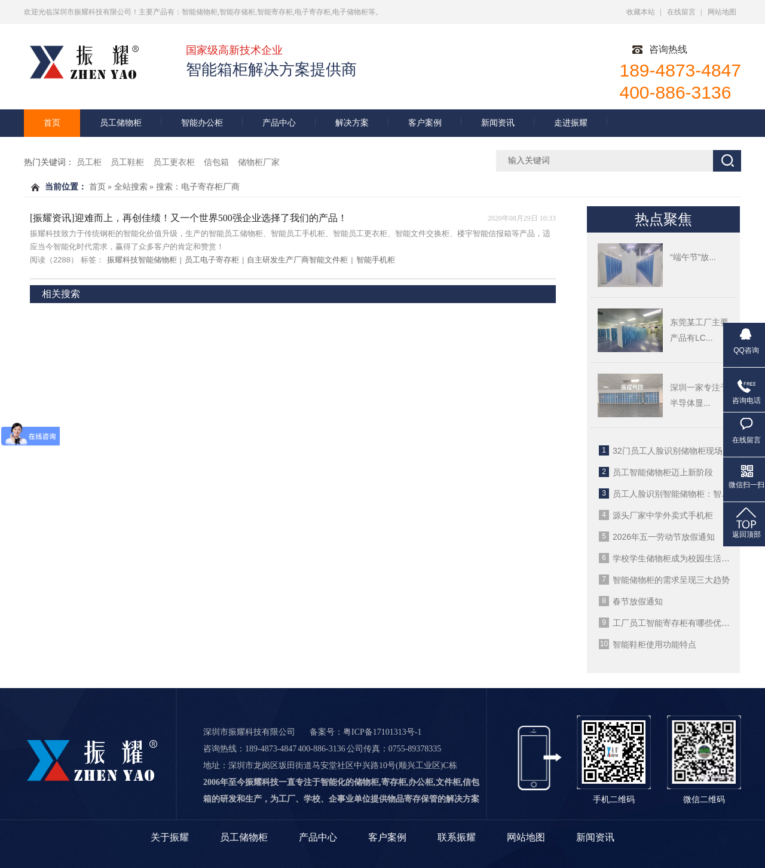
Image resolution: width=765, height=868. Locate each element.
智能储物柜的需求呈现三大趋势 (671, 580)
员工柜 (89, 162)
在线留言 (681, 12)
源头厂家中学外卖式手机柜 (663, 515)
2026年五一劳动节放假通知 (664, 537)
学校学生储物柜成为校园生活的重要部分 (688, 558)
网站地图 (722, 12)
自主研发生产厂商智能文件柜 (297, 259)
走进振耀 (570, 122)
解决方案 (352, 122)
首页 (52, 122)
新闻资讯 (498, 122)
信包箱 (216, 162)
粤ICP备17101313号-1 (382, 732)
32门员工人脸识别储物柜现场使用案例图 (688, 451)
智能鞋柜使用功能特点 (654, 644)
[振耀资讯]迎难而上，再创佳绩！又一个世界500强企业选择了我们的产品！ (188, 218)
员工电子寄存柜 (212, 259)
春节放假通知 (638, 601)
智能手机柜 (375, 259)
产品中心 (279, 122)
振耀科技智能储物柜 (142, 259)
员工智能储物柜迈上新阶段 (663, 472)
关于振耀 (170, 837)
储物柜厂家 (259, 162)
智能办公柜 (202, 122)
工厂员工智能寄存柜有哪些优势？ (675, 623)
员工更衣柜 (174, 162)
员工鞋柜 (127, 162)
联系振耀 (456, 837)
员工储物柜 (121, 122)
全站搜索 (131, 186)
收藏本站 (640, 12)
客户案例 (425, 122)
